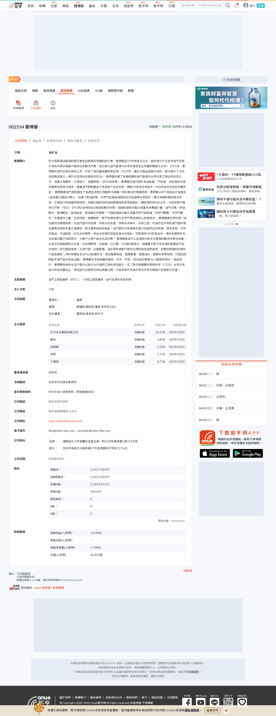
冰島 (219, 408)
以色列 (229, 385)
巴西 (219, 385)
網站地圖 (157, 697)
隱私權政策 (192, 710)
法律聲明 (172, 697)
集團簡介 (80, 697)
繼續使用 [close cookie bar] (212, 710)
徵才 (144, 697)
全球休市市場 (231, 364)
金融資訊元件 (113, 697)
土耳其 (229, 408)
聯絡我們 (132, 697)
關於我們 (65, 697)
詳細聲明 (193, 671)
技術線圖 (233, 80)
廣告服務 (95, 697)
